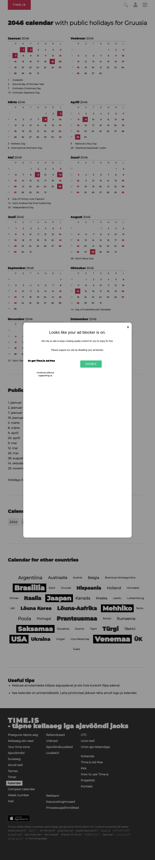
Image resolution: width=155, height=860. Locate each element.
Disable (91, 363)
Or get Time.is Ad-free (41, 360)
